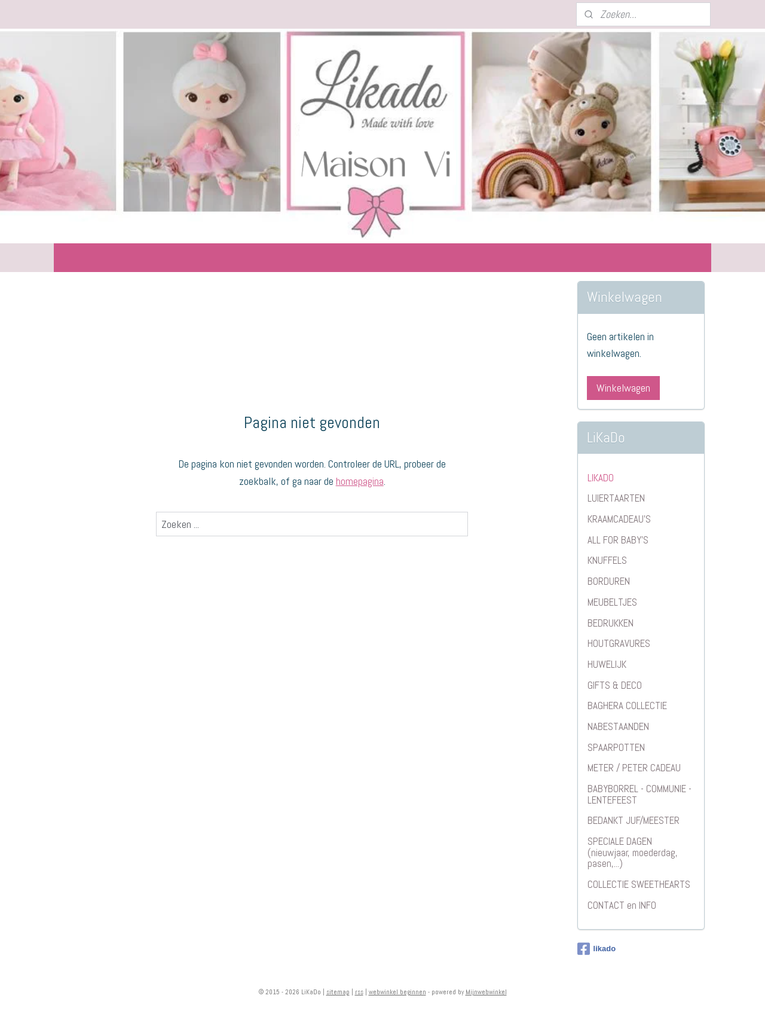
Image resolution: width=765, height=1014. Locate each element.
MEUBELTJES (612, 602)
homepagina (360, 481)
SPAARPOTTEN (616, 747)
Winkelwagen (623, 388)
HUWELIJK (606, 664)
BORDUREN (608, 581)
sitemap (338, 992)
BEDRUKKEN (610, 623)
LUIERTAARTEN (616, 498)
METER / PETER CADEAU (634, 767)
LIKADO (600, 477)
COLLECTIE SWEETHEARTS (638, 884)
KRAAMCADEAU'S (619, 519)
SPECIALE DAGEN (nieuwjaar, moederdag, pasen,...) (632, 852)
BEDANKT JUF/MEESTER (633, 820)
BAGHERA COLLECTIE (627, 705)
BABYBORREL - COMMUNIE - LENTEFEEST (639, 794)
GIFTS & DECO (614, 685)
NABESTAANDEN (618, 726)
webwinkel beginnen (397, 992)
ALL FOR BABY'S (617, 539)
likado (596, 949)
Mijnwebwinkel (486, 992)
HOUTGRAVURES (618, 643)
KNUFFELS (607, 560)
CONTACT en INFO (621, 905)
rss (359, 992)
